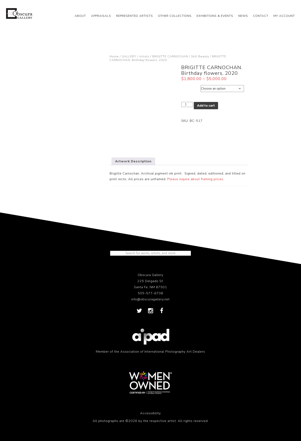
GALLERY (129, 56)
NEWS (243, 16)
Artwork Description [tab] (133, 161)
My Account (284, 16)
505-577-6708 (150, 293)
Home (114, 56)
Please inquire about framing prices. (195, 179)
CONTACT (260, 16)
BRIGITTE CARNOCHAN (170, 56)
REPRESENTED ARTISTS (134, 16)
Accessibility (150, 413)
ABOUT (80, 16)
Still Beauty (200, 56)
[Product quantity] (187, 104)
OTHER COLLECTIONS (175, 16)
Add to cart (206, 105)
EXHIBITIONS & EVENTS (215, 16)
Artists (144, 56)
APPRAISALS (101, 16)
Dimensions (191, 87)
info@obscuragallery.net (150, 299)
